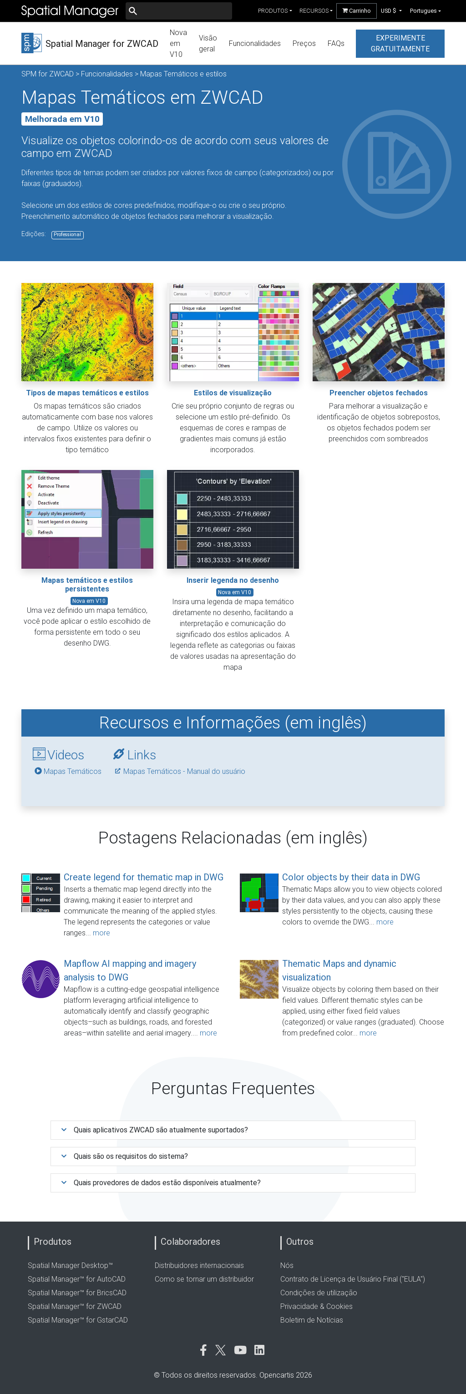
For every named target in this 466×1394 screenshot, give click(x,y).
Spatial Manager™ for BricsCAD (77, 1292)
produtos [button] (273, 10)
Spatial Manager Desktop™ (70, 1265)
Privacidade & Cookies (316, 1306)
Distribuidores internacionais (199, 1265)
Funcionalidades (255, 43)
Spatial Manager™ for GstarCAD (78, 1320)
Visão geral (208, 43)
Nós (287, 1265)
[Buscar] (179, 11)
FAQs (336, 43)
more (101, 933)
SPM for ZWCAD (47, 74)
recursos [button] (314, 10)
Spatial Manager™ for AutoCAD (77, 1279)
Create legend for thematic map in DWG (143, 877)
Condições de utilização (318, 1292)
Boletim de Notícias (311, 1320)
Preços (304, 43)
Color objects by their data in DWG (351, 877)
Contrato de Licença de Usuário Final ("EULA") (352, 1279)
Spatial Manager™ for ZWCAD (75, 1306)
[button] (391, 11)
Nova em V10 (178, 43)
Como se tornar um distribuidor (204, 1279)
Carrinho (356, 10)
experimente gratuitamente (400, 43)
